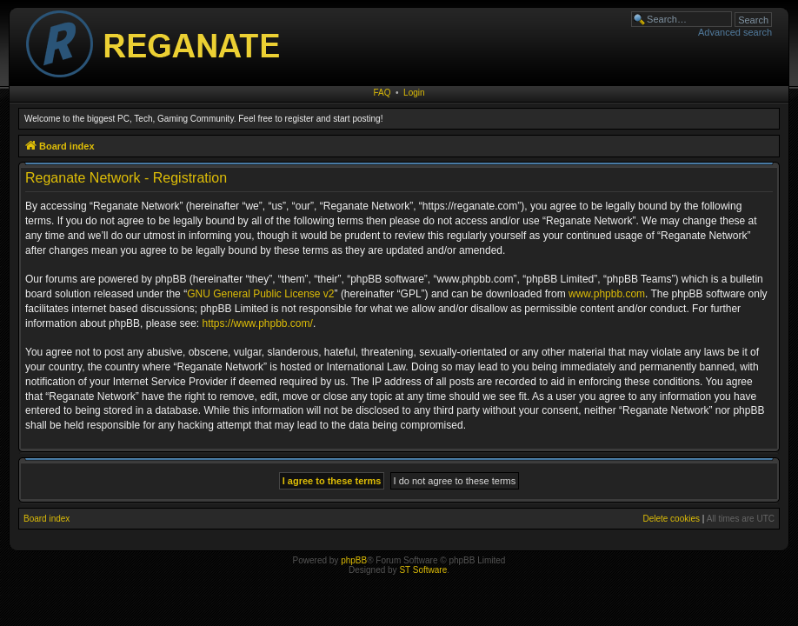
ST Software (423, 570)
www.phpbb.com (607, 294)
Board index (46, 518)
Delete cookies (671, 518)
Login (413, 92)
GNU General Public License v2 (260, 294)
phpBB (354, 560)
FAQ (381, 92)
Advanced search (735, 32)
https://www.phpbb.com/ (257, 323)
